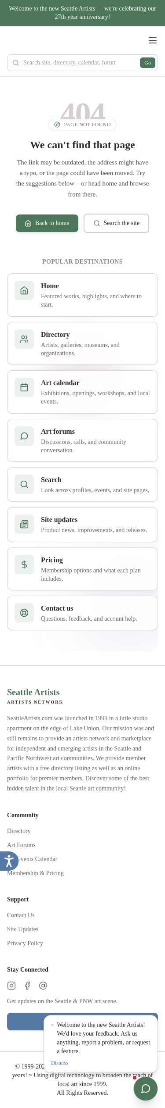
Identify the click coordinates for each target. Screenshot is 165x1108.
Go (147, 63)
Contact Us (21, 915)
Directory (19, 831)
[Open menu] (152, 40)
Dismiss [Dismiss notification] (59, 1063)
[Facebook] (27, 985)
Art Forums (21, 845)
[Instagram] (11, 985)
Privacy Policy (25, 943)
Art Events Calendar (32, 859)
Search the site (116, 223)
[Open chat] (145, 1088)
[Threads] (43, 985)
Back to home (47, 223)
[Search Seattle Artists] (82, 62)
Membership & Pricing (35, 873)
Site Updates (22, 929)
